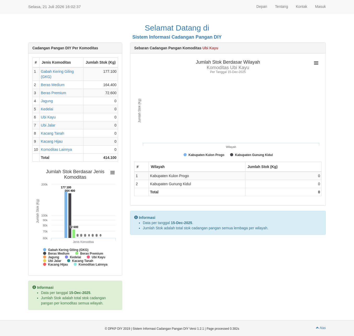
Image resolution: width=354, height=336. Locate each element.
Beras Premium (53, 93)
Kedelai (47, 109)
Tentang (281, 6)
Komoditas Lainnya (56, 149)
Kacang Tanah (52, 133)
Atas (321, 328)
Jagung (47, 101)
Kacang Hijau (52, 141)
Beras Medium (52, 85)
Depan (261, 6)
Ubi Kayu (48, 117)
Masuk (320, 6)
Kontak (301, 6)
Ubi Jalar (48, 125)
